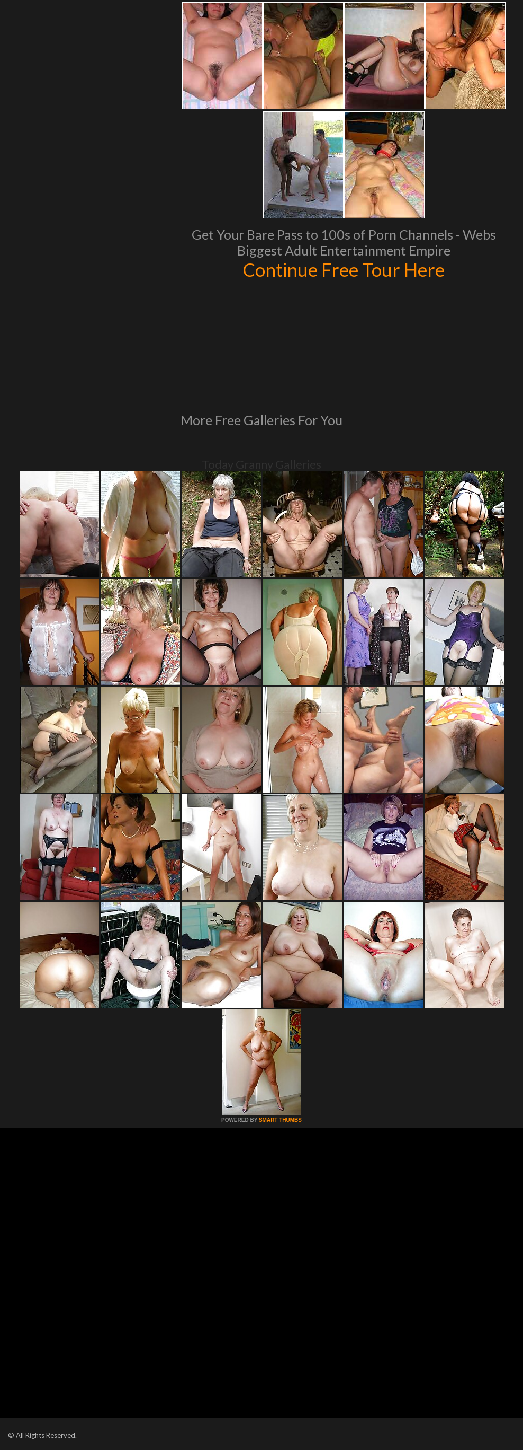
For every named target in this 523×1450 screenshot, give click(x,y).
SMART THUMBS (280, 1120)
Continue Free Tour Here (343, 269)
